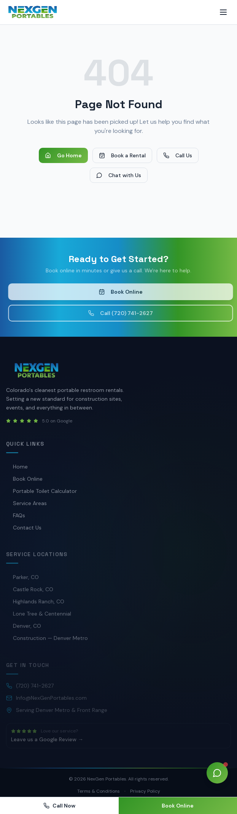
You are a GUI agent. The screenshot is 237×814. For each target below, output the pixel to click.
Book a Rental (122, 155)
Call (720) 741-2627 (122, 313)
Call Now (59, 805)
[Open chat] (217, 773)
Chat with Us (118, 175)
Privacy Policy (145, 791)
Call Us (177, 155)
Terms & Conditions (98, 791)
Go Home (63, 155)
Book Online (123, 291)
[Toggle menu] (223, 12)
